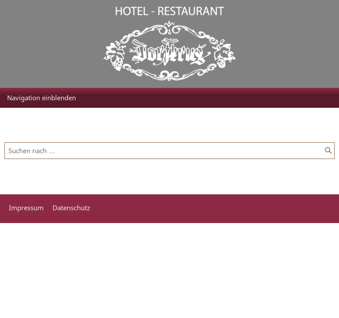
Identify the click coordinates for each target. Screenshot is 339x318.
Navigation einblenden (41, 97)
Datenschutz (71, 207)
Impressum (26, 207)
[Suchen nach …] (169, 150)
